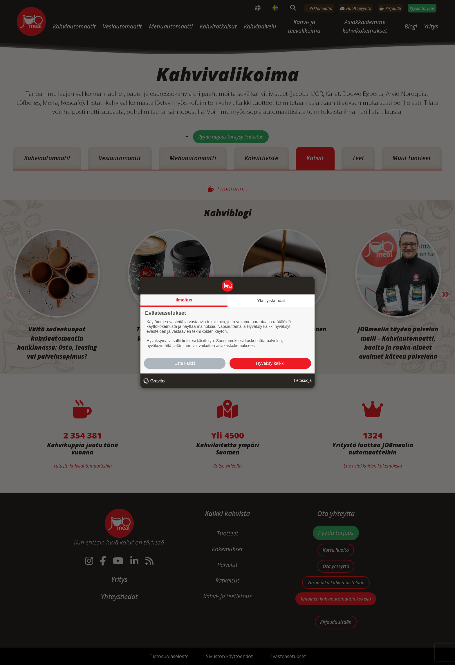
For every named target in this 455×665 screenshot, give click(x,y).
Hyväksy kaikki (270, 363)
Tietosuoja (302, 380)
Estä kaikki (184, 363)
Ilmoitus (184, 299)
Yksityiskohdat (271, 300)
